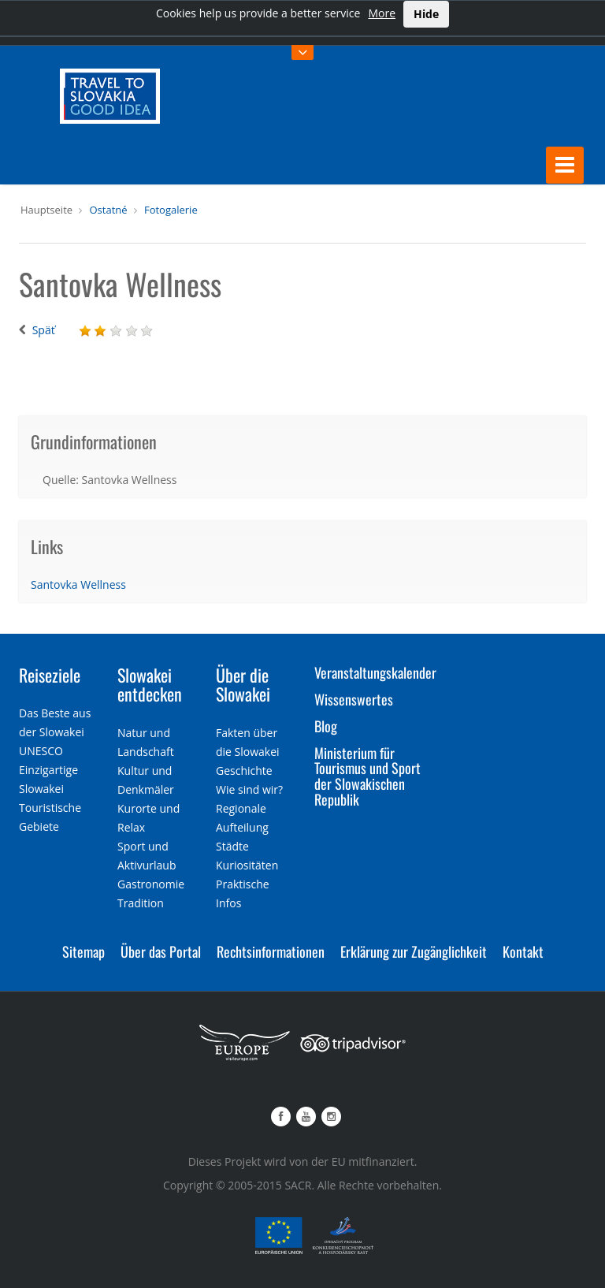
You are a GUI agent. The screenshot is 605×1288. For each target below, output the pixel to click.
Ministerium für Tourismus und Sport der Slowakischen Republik (367, 776)
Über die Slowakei (243, 684)
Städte (232, 846)
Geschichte (244, 770)
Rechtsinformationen (271, 951)
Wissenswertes (353, 699)
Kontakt (523, 951)
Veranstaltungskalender (375, 672)
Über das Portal (161, 951)
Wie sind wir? (249, 789)
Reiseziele (49, 674)
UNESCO (41, 750)
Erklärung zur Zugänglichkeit (413, 951)
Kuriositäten (247, 865)
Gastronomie (150, 884)
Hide (426, 13)
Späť (43, 329)
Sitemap (83, 951)
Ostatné (108, 210)
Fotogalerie (171, 210)
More (381, 13)
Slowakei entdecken (149, 684)
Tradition (140, 902)
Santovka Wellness (78, 584)
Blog (325, 726)
